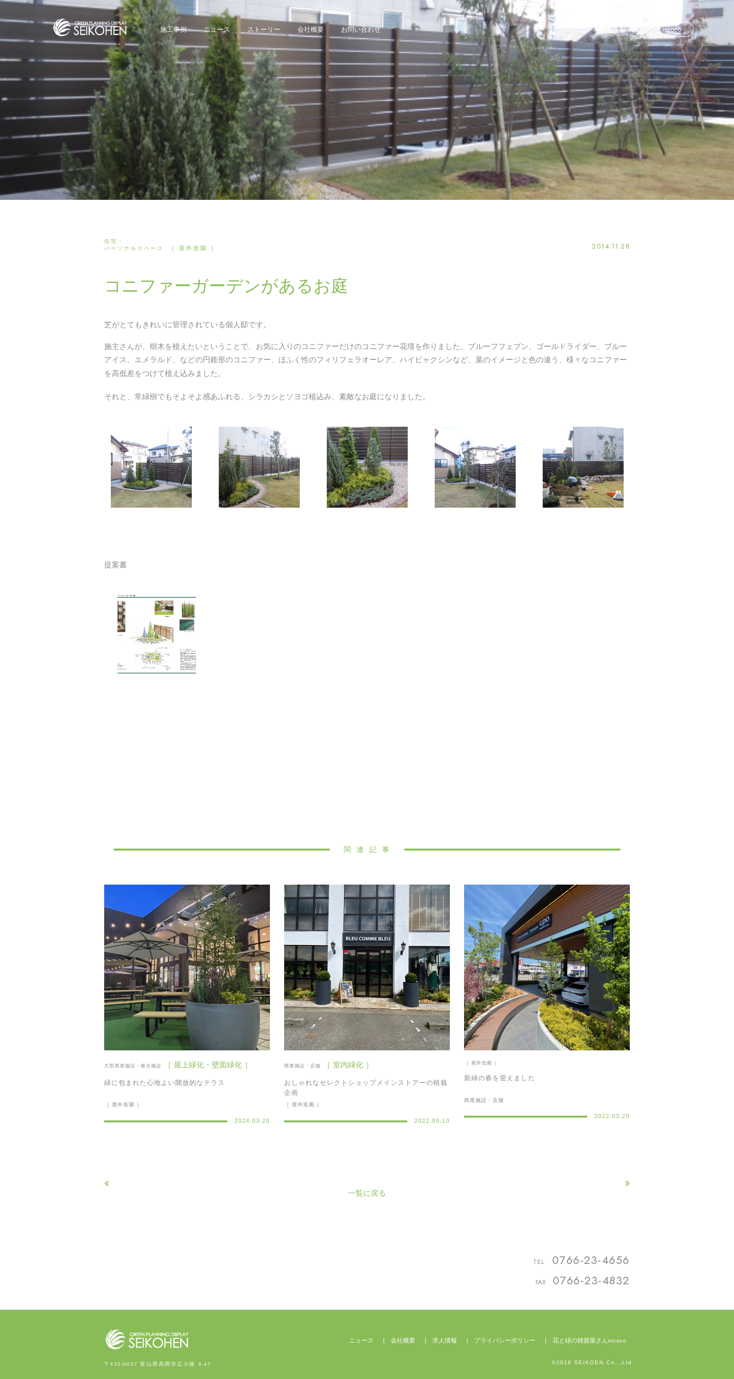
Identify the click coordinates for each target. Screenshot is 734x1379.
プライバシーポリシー (505, 1340)
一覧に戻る (367, 1193)
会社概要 (403, 1340)
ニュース (361, 1340)
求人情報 (444, 1340)
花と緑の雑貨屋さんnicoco (589, 1340)
